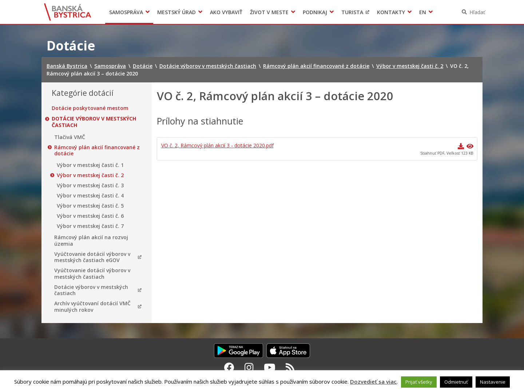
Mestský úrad (176, 12)
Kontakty (391, 12)
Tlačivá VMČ (69, 137)
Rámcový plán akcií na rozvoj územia (91, 240)
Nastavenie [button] (492, 382)
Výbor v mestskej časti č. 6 (90, 216)
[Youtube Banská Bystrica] (269, 367)
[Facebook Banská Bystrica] (229, 367)
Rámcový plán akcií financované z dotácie (97, 150)
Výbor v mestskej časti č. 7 (90, 226)
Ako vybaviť (226, 12)
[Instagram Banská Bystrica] (249, 367)
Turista (352, 12)
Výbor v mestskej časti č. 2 (90, 175)
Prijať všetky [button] (418, 382)
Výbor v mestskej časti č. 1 (90, 165)
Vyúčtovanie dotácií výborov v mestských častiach (92, 273)
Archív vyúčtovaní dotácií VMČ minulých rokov (92, 306)
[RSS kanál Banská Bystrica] (290, 367)
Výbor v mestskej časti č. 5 (90, 206)
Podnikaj (315, 12)
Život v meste (269, 12)
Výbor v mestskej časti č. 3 (90, 185)
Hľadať (477, 12)
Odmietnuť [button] (456, 382)
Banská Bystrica (67, 12)
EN (422, 12)
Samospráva (126, 12)
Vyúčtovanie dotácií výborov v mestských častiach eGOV (92, 257)
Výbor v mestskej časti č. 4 (90, 195)
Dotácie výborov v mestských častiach (94, 121)
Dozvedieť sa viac (373, 381)
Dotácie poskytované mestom (90, 108)
